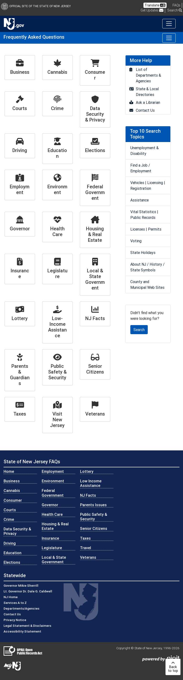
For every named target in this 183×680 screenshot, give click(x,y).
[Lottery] (20, 314)
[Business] (20, 67)
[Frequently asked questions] (176, 5)
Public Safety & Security (93, 516)
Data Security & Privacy (17, 531)
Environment (53, 481)
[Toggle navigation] (169, 23)
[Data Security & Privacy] (95, 109)
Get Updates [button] (152, 10)
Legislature (52, 547)
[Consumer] (95, 70)
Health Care (52, 514)
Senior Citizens (93, 528)
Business (12, 481)
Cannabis (12, 490)
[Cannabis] (57, 67)
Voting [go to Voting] (136, 240)
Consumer (13, 500)
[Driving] (20, 146)
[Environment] (57, 185)
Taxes (85, 538)
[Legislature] (57, 269)
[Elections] (95, 146)
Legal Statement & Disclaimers (27, 625)
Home (9, 471)
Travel (85, 547)
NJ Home (11, 597)
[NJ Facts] (95, 314)
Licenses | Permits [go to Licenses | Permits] (145, 229)
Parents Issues (93, 504)
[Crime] (57, 104)
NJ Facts (88, 495)
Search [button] (174, 10)
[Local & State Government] (95, 274)
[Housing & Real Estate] (95, 230)
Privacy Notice (15, 620)
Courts (10, 509)
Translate (155, 5)
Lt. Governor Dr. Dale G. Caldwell (28, 591)
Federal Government (53, 492)
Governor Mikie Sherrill (21, 585)
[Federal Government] (95, 188)
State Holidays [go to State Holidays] (142, 252)
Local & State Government (54, 559)
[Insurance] (20, 269)
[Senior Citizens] (95, 364)
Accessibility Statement (22, 631)
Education (12, 552)
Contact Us (12, 614)
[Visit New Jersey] (57, 415)
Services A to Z (15, 603)
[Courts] (20, 104)
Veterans (88, 557)
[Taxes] (20, 409)
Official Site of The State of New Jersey (36, 6)
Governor (50, 504)
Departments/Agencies (21, 608)
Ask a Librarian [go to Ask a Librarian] (148, 102)
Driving (10, 543)
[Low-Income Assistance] (57, 322)
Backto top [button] (173, 667)
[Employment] (20, 185)
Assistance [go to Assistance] (139, 200)
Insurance (50, 538)
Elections (12, 562)
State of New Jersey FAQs (32, 461)
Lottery (86, 471)
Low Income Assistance (91, 483)
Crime (9, 519)
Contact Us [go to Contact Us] (145, 110)
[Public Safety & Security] (57, 367)
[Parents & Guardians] (20, 370)
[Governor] (20, 224)
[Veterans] (95, 409)
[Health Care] (57, 227)
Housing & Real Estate (55, 526)
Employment (53, 471)
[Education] (57, 149)
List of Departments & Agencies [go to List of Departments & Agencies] (148, 75)
